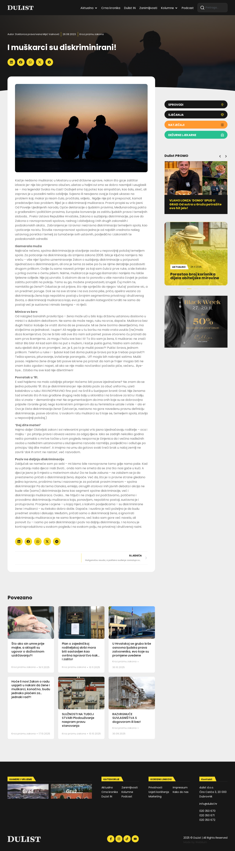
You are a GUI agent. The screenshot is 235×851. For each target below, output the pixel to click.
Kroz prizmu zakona (92, 34)
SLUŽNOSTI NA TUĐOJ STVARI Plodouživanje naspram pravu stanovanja (78, 720)
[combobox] (212, 7)
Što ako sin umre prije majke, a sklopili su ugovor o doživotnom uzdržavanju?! (27, 649)
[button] (11, 62)
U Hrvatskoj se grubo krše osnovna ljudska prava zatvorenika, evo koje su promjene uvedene (131, 649)
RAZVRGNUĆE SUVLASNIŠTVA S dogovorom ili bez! (126, 718)
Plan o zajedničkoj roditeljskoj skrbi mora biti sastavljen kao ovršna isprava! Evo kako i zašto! (81, 651)
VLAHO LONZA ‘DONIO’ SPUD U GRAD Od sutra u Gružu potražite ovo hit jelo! (195, 204)
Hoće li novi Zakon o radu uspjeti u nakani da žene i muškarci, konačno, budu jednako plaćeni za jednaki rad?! (30, 689)
